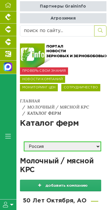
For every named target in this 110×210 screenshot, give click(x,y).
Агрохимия (63, 18)
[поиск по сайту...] (57, 30)
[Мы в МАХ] (8, 67)
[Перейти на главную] (8, 5)
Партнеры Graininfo (63, 6)
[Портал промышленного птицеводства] (8, 17)
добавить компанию (61, 185)
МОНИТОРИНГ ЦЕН (38, 87)
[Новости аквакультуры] (8, 54)
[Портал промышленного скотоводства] (8, 42)
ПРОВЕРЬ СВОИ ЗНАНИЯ (44, 70)
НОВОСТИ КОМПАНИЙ (42, 79)
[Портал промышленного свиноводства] (8, 30)
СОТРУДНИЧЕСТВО (81, 87)
